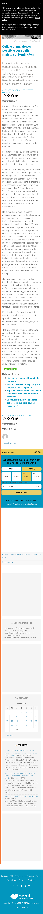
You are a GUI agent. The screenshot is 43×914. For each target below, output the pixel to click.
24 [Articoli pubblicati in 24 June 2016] (26, 725)
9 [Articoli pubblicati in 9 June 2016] (21, 717)
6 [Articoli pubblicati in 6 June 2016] (7, 717)
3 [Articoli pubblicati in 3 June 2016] (26, 712)
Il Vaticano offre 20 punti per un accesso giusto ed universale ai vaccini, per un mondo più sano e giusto (21, 753)
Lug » (12, 735)
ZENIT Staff (28, 90)
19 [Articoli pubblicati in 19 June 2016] (36, 721)
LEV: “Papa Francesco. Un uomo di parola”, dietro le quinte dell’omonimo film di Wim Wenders (20, 775)
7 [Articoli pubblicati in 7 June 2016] (11, 717)
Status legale (12, 880)
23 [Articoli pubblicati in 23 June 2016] (21, 725)
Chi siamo (4, 876)
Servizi (38, 876)
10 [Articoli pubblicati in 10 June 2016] (26, 717)
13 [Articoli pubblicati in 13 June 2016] (7, 721)
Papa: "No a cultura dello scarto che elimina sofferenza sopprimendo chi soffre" (24, 393)
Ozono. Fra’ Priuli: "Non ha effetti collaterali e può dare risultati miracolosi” (22, 403)
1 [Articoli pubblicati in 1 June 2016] (16, 712)
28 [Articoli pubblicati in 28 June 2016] (12, 730)
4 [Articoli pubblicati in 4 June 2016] (31, 712)
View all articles (9, 443)
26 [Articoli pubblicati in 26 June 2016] (36, 725)
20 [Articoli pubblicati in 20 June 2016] (7, 725)
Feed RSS (22, 745)
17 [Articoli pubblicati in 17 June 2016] (26, 721)
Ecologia (6, 93)
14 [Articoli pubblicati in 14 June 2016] (12, 721)
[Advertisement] (21, 536)
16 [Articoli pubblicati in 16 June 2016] (21, 721)
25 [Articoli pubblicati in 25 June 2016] (31, 725)
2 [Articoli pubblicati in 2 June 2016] (21, 712)
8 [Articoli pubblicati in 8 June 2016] (16, 717)
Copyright (22, 880)
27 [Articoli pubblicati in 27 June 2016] (7, 730)
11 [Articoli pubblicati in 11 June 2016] (31, 717)
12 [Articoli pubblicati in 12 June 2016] (36, 717)
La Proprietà (29, 876)
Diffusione (19, 876)
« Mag (7, 735)
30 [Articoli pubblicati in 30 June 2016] (21, 730)
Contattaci (32, 880)
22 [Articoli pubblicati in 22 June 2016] (17, 725)
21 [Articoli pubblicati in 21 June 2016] (12, 725)
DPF (11, 876)
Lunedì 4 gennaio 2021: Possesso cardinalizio (21, 796)
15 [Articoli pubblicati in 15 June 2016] (17, 721)
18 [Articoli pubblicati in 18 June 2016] (31, 721)
